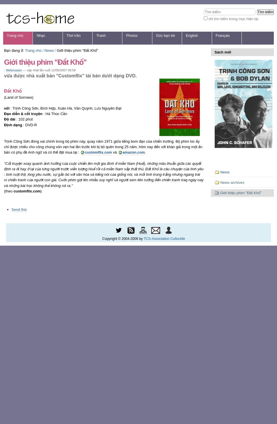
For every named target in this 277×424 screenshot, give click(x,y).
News (49, 50)
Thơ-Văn (73, 35)
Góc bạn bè (165, 35)
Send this (19, 209)
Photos (132, 35)
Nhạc (41, 35)
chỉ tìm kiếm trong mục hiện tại (233, 19)
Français (223, 35)
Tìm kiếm (203, 8)
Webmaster (14, 70)
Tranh (101, 35)
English (192, 35)
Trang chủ (15, 35)
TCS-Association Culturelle (164, 239)
